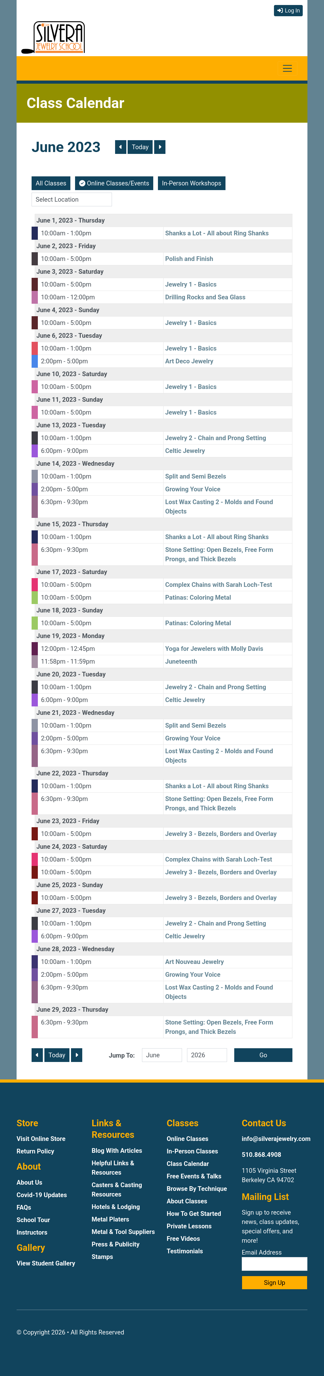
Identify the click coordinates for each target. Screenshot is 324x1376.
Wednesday (98, 463)
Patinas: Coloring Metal (198, 597)
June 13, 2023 (57, 425)
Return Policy (35, 1151)
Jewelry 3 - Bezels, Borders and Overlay (220, 834)
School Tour (33, 1220)
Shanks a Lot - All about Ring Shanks (217, 233)
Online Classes (187, 1139)
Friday (87, 246)
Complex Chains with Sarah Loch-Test (218, 584)
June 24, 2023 (57, 846)
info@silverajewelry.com (276, 1139)
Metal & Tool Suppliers (123, 1232)
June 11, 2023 (57, 399)
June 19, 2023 (57, 636)
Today (140, 147)
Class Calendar (188, 1163)
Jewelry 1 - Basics (190, 284)
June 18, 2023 (57, 610)
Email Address (274, 1260)
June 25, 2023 (57, 885)
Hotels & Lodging (116, 1207)
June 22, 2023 (57, 773)
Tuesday (90, 335)
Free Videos (183, 1238)
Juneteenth (181, 661)
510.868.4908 (261, 1154)
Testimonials (185, 1251)
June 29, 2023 (57, 1009)
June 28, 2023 (57, 949)
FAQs (24, 1207)
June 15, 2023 (57, 524)
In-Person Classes (192, 1151)
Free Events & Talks (194, 1176)
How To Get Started (194, 1213)
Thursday (91, 220)
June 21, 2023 (57, 712)
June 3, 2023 (55, 271)
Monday (93, 636)
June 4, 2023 (55, 310)
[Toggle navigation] (287, 68)
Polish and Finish (189, 259)
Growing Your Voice (192, 489)
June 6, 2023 (55, 335)
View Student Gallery (46, 1263)
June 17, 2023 (57, 572)
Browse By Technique (197, 1188)
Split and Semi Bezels (195, 476)
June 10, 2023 (57, 374)
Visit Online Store (41, 1139)
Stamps (102, 1257)
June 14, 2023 (57, 463)
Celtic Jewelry (185, 451)
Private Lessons (189, 1226)
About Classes (187, 1201)
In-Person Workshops (191, 183)
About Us (29, 1182)
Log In (288, 10)
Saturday (91, 271)
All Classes (51, 183)
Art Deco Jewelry (189, 361)
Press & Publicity (115, 1244)
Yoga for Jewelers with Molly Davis (214, 648)
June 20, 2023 (57, 674)
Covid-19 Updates (42, 1195)
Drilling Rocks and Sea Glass (205, 297)
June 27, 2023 (57, 910)
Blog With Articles (117, 1150)
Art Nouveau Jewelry (194, 962)
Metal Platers (110, 1219)
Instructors (32, 1232)
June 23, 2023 (57, 821)
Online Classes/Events (114, 183)
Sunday (88, 310)
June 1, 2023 (55, 220)
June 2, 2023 (55, 246)
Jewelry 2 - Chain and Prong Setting (215, 438)
